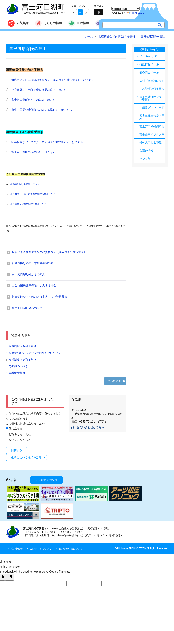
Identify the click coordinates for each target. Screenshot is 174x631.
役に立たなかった (20, 440)
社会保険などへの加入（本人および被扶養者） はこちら (47, 142)
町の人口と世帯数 (150, 142)
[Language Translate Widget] (125, 9)
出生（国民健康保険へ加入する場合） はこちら (41, 109)
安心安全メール (149, 72)
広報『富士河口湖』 (151, 80)
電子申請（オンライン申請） (151, 98)
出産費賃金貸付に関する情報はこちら (29, 204)
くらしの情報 (48, 23)
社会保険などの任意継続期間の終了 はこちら (40, 89)
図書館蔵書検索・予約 (151, 117)
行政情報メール (149, 64)
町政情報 (78, 23)
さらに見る (114, 381)
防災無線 (18, 23)
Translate (135, 13)
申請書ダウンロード (151, 107)
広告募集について (47, 479)
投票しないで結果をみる (27, 457)
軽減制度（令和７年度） (24, 346)
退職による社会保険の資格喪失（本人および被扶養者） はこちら (52, 79)
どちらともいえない (21, 434)
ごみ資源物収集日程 (151, 88)
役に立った (16, 428)
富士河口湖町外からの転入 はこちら (34, 99)
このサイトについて (40, 547)
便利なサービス (150, 49)
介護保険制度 (17, 372)
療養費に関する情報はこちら (25, 184)
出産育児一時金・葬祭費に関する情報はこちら (33, 194)
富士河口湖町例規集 (151, 126)
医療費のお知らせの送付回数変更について (35, 352)
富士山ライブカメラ (151, 134)
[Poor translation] (9, 576)
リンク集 (145, 159)
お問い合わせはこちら (90, 427)
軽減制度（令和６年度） (24, 359)
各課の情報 (146, 151)
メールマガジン (149, 56)
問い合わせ (17, 547)
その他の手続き (18, 366)
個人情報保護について (71, 547)
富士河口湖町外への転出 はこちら (33, 152)
